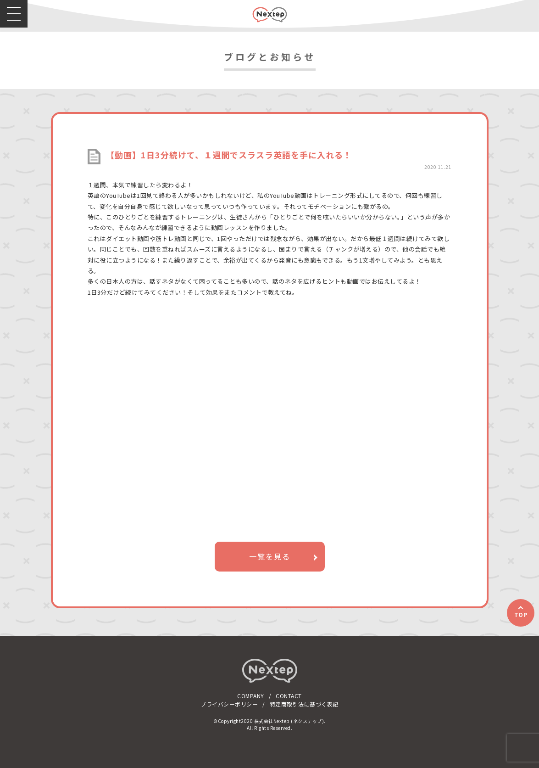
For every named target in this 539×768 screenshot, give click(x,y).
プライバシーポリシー (229, 704)
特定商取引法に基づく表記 (304, 704)
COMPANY (250, 696)
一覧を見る (269, 556)
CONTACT (289, 696)
